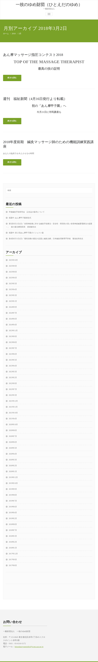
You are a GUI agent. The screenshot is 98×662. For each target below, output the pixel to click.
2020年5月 (13, 448)
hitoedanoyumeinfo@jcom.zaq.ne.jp (29, 647)
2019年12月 (13, 477)
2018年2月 (13, 542)
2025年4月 (13, 289)
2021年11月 (13, 407)
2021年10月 (13, 413)
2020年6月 (13, 442)
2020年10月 (13, 424)
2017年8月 (13, 565)
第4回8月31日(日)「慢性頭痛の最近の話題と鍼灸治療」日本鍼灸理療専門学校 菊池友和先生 (46, 239)
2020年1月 (13, 471)
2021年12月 (13, 401)
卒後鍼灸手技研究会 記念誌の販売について (27, 212)
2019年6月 (13, 507)
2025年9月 (13, 266)
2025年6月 (13, 278)
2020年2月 (13, 466)
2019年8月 (13, 495)
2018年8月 (13, 524)
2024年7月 (13, 313)
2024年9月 (13, 307)
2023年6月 (13, 354)
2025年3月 (13, 295)
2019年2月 (13, 518)
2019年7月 (13, 501)
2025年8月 (13, 272)
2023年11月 (13, 331)
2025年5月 (13, 284)
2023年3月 (13, 372)
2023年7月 (13, 348)
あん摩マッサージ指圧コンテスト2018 (33, 55)
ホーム (6, 34)
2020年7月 (13, 436)
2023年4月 (13, 366)
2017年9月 (13, 560)
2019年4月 (13, 513)
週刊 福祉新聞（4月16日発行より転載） (35, 99)
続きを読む (12, 78)
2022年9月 (13, 383)
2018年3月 (13, 536)
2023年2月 (13, 377)
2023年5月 (13, 360)
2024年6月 (13, 319)
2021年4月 (13, 419)
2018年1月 (13, 548)
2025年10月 (13, 260)
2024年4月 (13, 325)
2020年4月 (13, 454)
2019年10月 (13, 483)
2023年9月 (13, 336)
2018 (14, 34)
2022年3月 (13, 395)
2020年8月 (13, 430)
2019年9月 (13, 489)
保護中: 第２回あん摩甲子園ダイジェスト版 (26, 233)
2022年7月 (13, 389)
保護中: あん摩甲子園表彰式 (20, 218)
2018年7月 (13, 530)
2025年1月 (13, 301)
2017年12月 (13, 554)
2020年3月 (13, 460)
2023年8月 (13, 342)
